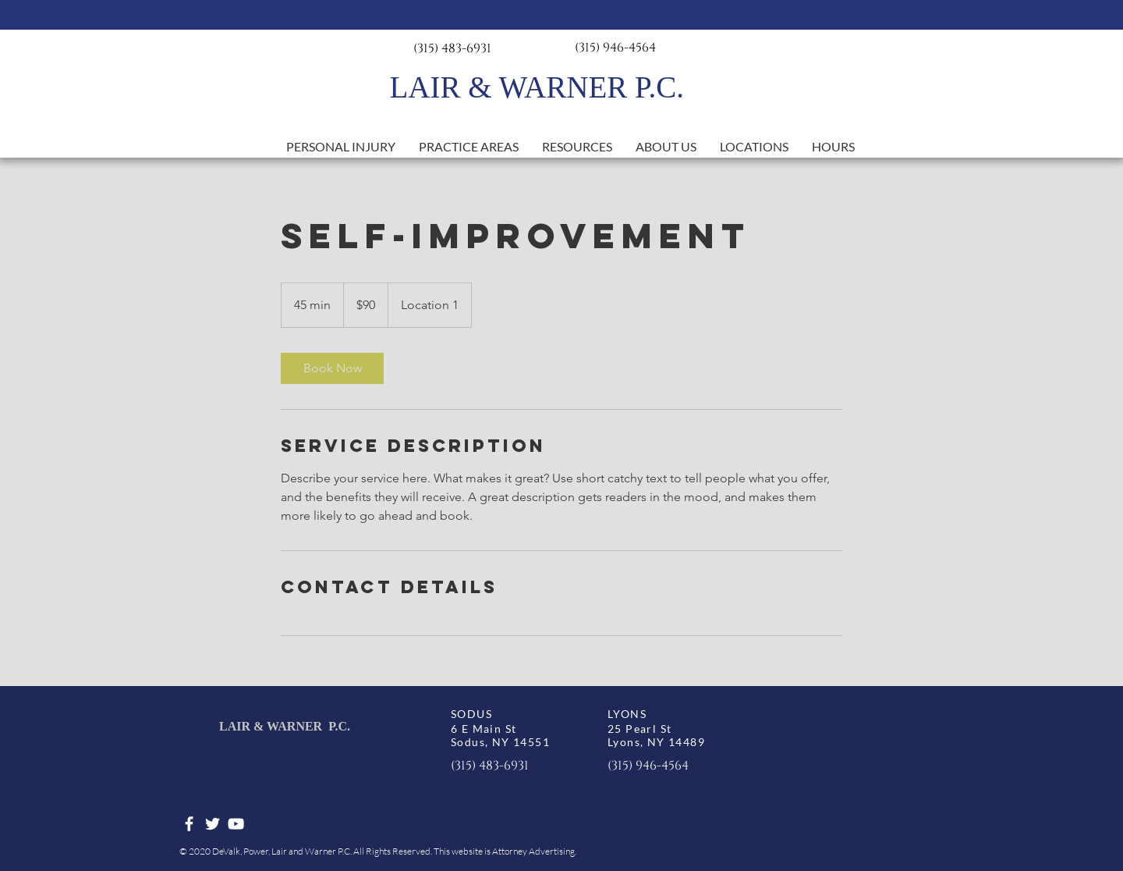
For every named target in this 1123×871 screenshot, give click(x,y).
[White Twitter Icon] (212, 824)
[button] (468, 147)
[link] (332, 368)
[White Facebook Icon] (189, 824)
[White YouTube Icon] (236, 824)
